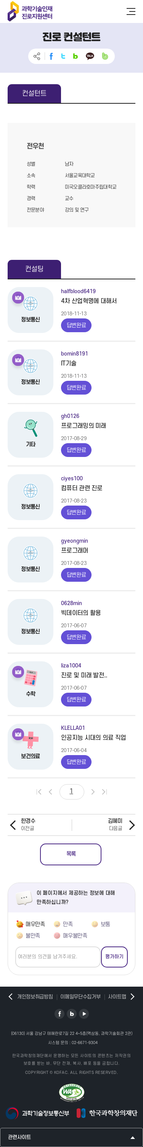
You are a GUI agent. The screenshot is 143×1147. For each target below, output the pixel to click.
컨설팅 (34, 269)
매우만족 (35, 924)
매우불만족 (75, 936)
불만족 (33, 936)
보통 (105, 924)
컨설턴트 (34, 93)
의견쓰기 (15, 946)
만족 (67, 924)
